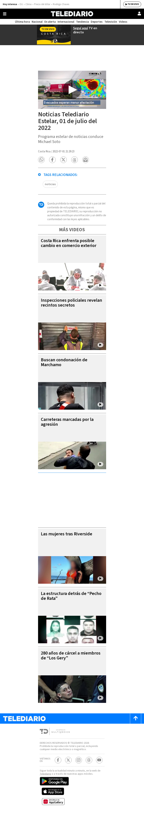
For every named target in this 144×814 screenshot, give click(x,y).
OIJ (21, 4)
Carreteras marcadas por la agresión (67, 422)
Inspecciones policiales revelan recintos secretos (71, 302)
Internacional (66, 22)
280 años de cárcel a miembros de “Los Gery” (70, 655)
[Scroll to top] (135, 718)
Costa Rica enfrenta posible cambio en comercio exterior (68, 243)
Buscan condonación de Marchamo (64, 362)
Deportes (97, 22)
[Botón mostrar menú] (5, 14)
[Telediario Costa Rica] (72, 14)
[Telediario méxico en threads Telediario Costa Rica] (89, 760)
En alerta (50, 22)
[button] (41, 160)
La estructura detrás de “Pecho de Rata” (71, 596)
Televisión (110, 22)
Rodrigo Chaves (61, 4)
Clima (29, 4)
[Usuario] (139, 13)
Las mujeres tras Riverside (66, 534)
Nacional (37, 22)
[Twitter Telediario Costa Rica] (68, 760)
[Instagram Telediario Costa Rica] (78, 760)
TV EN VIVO (133, 4)
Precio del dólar (42, 4)
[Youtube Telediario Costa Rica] (99, 760)
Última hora (22, 22)
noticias (50, 184)
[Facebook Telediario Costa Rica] (58, 760)
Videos (123, 22)
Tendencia (82, 22)
